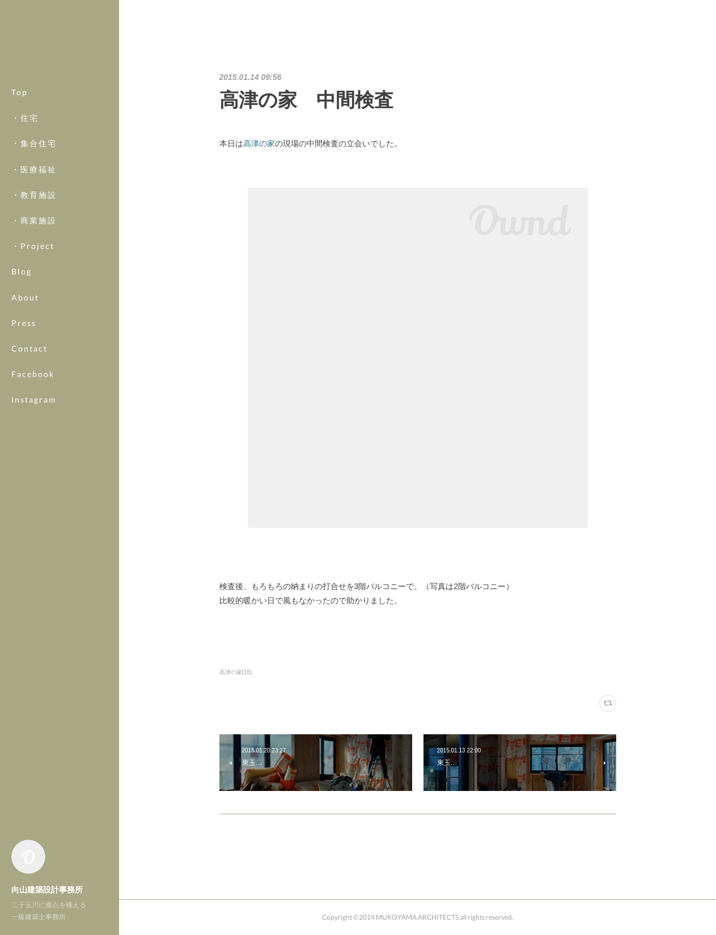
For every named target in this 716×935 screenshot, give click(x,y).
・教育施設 (34, 195)
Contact (29, 348)
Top (19, 92)
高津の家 (259, 143)
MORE (25, 374)
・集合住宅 (34, 143)
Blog (21, 271)
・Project (32, 246)
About (25, 297)
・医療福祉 (34, 169)
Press (23, 323)
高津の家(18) (235, 672)
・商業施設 (34, 220)
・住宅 (25, 117)
